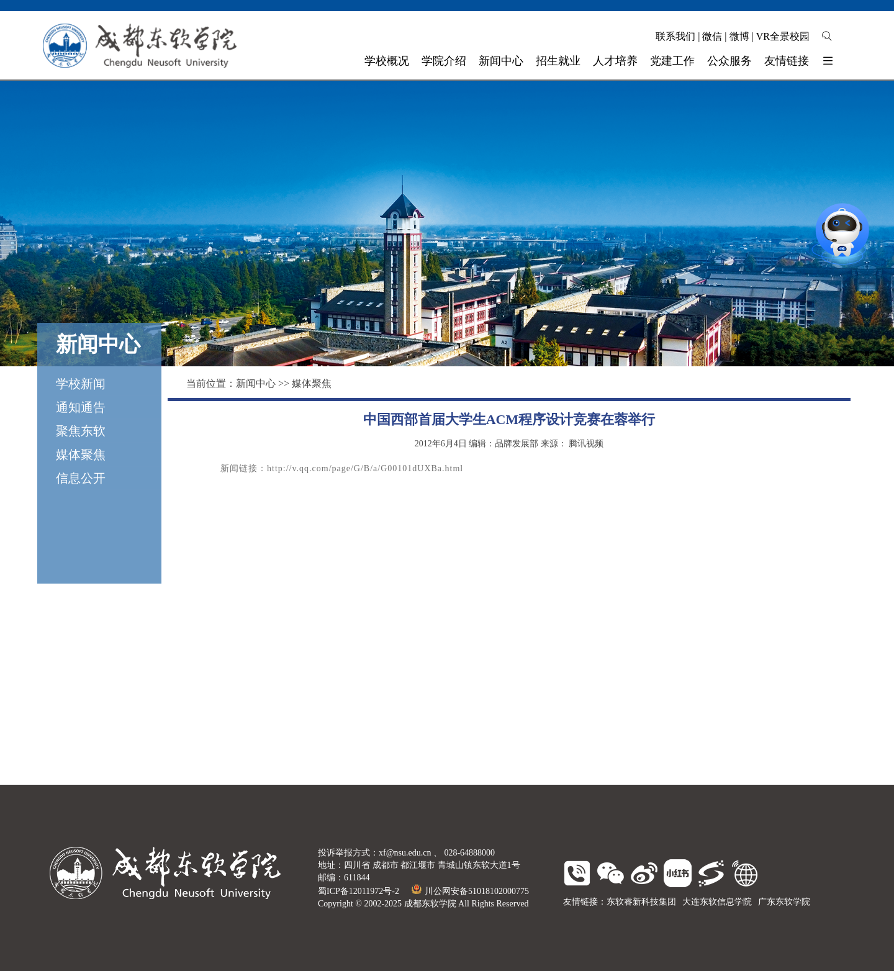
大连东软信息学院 (717, 901)
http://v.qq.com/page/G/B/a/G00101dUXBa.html (365, 468)
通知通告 (81, 407)
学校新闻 (81, 384)
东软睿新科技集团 (641, 901)
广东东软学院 (784, 901)
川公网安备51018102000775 (470, 891)
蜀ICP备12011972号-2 (358, 891)
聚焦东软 (81, 431)
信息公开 (81, 478)
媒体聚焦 (81, 454)
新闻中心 (256, 383)
